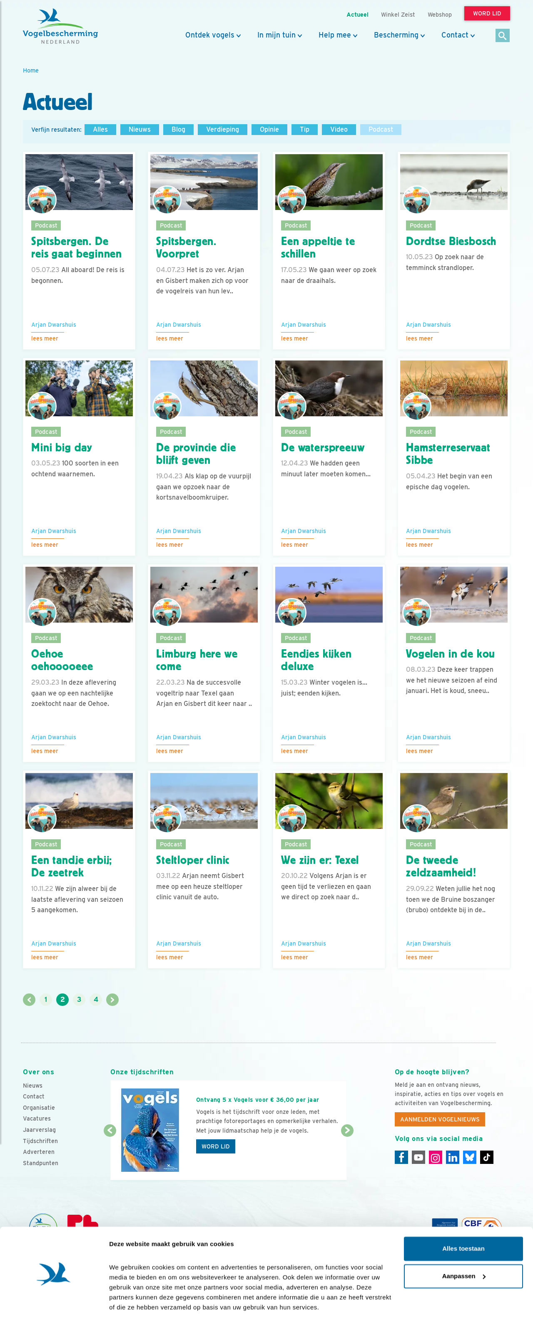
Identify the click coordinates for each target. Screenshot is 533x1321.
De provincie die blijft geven (196, 454)
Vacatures (37, 1118)
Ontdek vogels (209, 35)
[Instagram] (435, 1157)
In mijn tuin (276, 35)
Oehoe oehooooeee (62, 660)
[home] (60, 26)
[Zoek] (503, 36)
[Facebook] (401, 1157)
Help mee (335, 35)
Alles (100, 129)
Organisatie (39, 1107)
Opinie (269, 129)
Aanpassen (464, 1250)
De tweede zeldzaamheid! (441, 866)
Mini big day (61, 447)
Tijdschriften (40, 1141)
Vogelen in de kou (450, 654)
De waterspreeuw (323, 447)
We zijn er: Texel (320, 860)
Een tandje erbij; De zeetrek (71, 866)
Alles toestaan (463, 1223)
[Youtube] (418, 1157)
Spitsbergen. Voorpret (186, 247)
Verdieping (222, 129)
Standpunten (40, 1163)
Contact (454, 35)
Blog (178, 129)
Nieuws (140, 129)
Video (339, 129)
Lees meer (44, 338)
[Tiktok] (486, 1157)
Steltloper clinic (192, 860)
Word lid (216, 1146)
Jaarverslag (39, 1129)
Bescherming (396, 35)
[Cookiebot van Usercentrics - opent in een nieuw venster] (53, 1304)
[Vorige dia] (109, 1155)
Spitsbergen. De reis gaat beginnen (76, 247)
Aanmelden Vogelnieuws (440, 1119)
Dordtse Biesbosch (451, 241)
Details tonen (129, 1304)
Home (31, 70)
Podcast (381, 129)
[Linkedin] (452, 1157)
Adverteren (39, 1151)
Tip (304, 129)
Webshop (440, 14)
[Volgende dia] (347, 1155)
